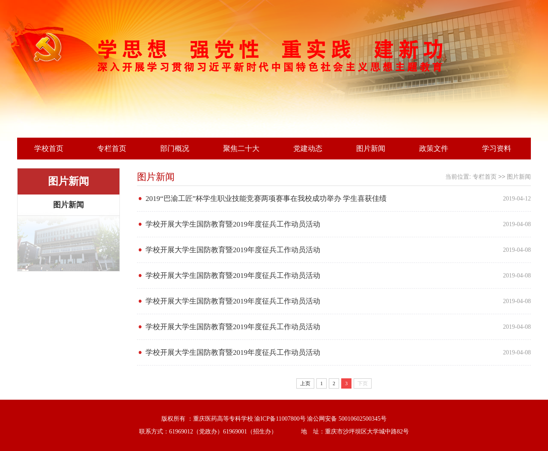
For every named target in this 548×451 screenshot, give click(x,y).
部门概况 (174, 148)
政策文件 (433, 148)
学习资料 (496, 148)
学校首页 (48, 148)
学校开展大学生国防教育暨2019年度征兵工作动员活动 (233, 224)
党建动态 (307, 148)
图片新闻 (370, 148)
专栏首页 (111, 148)
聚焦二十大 (241, 148)
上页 (305, 383)
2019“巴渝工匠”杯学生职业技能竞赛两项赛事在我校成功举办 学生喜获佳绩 (266, 199)
